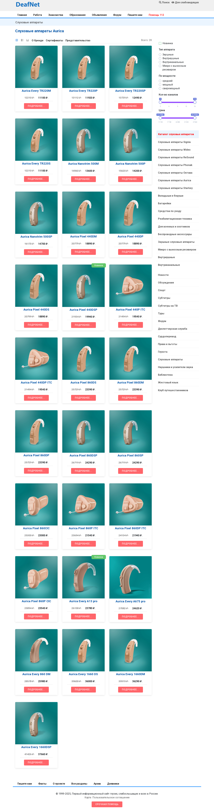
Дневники (113, 783)
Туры (161, 309)
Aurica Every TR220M (36, 90)
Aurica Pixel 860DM (130, 382)
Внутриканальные (173, 62)
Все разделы (79, 783)
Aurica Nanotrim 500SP (36, 236)
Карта (88, 797)
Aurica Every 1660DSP (36, 747)
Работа (37, 14)
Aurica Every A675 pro (130, 601)
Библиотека (165, 369)
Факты (42, 783)
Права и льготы (167, 339)
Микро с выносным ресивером (174, 67)
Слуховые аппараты (29, 22)
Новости (163, 271)
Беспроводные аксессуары (175, 232)
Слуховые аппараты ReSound (176, 156)
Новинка (168, 43)
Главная (22, 14)
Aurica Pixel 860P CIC (36, 601)
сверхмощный (171, 88)
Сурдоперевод (167, 332)
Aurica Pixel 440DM (83, 236)
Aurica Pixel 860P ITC (83, 528)
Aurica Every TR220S (36, 163)
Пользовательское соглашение (111, 797)
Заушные (168, 54)
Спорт (161, 287)
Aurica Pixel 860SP (130, 455)
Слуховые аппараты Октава (175, 171)
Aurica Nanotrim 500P (130, 163)
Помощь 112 (156, 14)
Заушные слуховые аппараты (176, 239)
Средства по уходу (169, 209)
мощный (168, 84)
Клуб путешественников (173, 384)
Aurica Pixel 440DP (130, 236)
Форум (117, 14)
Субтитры (164, 294)
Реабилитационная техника (175, 217)
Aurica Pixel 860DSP (83, 455)
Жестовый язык (168, 377)
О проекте (59, 783)
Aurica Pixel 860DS (83, 382)
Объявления (99, 14)
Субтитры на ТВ (167, 302)
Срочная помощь (107, 804)
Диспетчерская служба (172, 324)
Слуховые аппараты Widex (174, 149)
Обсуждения (166, 279)
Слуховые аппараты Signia (174, 141)
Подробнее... (36, 106)
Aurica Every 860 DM (36, 674)
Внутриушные (171, 58)
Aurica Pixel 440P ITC (130, 309)
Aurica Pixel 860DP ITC (130, 528)
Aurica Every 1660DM (130, 674)
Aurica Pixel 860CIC (36, 528)
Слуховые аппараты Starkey (175, 186)
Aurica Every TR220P (83, 90)
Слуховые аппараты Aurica (174, 179)
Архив (97, 783)
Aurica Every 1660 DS (83, 674)
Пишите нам (135, 14)
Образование (78, 14)
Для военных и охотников (174, 224)
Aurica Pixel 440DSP (83, 309)
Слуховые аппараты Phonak (175, 164)
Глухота (162, 347)
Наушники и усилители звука (175, 362)
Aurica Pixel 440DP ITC (36, 382)
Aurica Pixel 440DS (36, 309)
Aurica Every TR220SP (130, 90)
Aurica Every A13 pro (83, 601)
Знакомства (55, 14)
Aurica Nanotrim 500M (83, 163)
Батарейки (164, 202)
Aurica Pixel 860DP (36, 455)
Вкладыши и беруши (170, 194)
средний (167, 80)
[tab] (16, 40)
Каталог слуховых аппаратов (176, 134)
